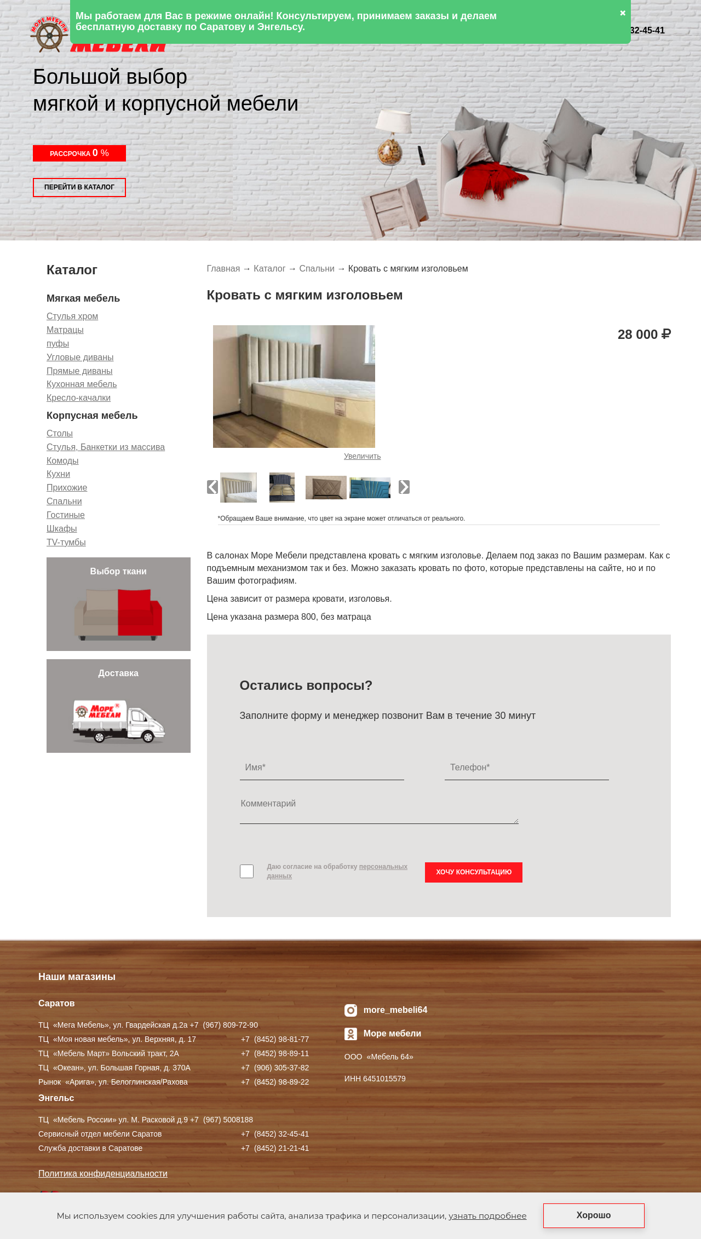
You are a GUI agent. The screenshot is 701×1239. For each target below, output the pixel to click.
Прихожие (67, 487)
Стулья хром (72, 316)
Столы (60, 433)
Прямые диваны (80, 371)
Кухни (58, 474)
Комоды (63, 460)
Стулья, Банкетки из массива (106, 447)
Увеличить (362, 456)
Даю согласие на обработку (337, 871)
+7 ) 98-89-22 (275, 1081)
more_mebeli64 (396, 1010)
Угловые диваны (80, 357)
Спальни (64, 501)
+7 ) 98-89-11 (275, 1053)
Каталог (269, 268)
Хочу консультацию (474, 872)
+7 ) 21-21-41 (275, 1148)
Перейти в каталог (79, 187)
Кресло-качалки (79, 397)
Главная (223, 268)
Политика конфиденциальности (103, 1173)
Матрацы (65, 330)
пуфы (58, 343)
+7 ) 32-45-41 (275, 1133)
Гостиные (66, 515)
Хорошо (594, 1215)
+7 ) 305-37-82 (275, 1067)
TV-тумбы (66, 542)
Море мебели (393, 1033)
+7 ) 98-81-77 (275, 1039)
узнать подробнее (487, 1216)
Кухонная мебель (82, 384)
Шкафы (62, 528)
